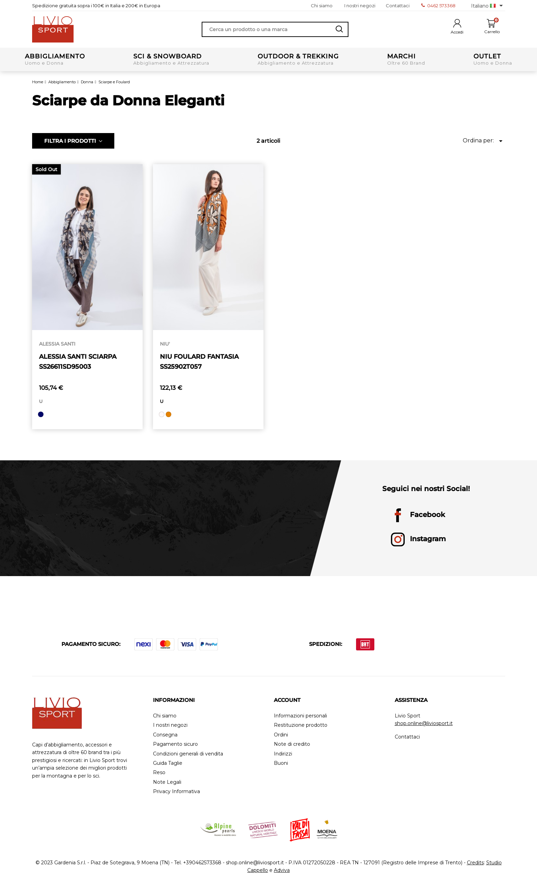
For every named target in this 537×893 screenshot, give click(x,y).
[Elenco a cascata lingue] (488, 5)
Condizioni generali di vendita (188, 754)
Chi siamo (322, 5)
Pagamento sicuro (175, 744)
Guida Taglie (167, 763)
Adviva (282, 870)
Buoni (281, 763)
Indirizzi (283, 754)
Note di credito (292, 744)
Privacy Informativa (176, 792)
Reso (159, 773)
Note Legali (167, 782)
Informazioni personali (300, 716)
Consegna (165, 735)
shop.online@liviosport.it (424, 723)
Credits (475, 862)
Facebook (418, 515)
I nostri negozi (359, 5)
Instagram (418, 539)
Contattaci (398, 5)
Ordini (281, 735)
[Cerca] (275, 29)
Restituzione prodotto (300, 725)
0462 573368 (438, 5)
